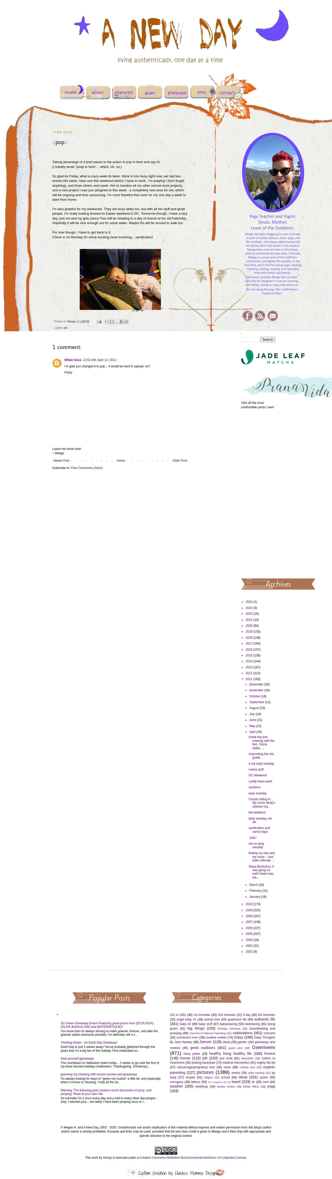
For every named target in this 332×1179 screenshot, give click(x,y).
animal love (212, 1019)
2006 (249, 928)
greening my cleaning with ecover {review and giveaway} (99, 1074)
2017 (249, 643)
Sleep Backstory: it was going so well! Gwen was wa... (261, 872)
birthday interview (229, 1028)
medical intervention (236, 1062)
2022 (249, 614)
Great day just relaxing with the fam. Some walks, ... (261, 742)
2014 (249, 661)
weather (176, 1086)
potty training (256, 1072)
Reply (68, 372)
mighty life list (266, 1062)
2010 (249, 904)
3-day (247, 1015)
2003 (249, 946)
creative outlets (216, 1037)
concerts (269, 1033)
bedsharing (252, 1024)
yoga (271, 1086)
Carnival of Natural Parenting (207, 1033)
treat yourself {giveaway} (77, 1058)
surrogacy (177, 1082)
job (66, 327)
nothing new (247, 1067)
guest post (236, 1047)
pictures (205, 1072)
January (255, 897)
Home (121, 460)
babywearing (228, 1024)
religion (208, 1077)
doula (226, 1042)
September (257, 702)
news (227, 1067)
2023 (249, 608)
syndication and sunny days (259, 829)
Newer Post (61, 460)
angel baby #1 (186, 1019)
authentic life (264, 1019)
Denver (206, 1042)
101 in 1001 (178, 1015)
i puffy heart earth (260, 781)
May (252, 726)
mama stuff (255, 769)
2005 (249, 934)
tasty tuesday (257, 793)
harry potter (192, 1054)
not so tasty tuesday (256, 845)
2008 (249, 916)
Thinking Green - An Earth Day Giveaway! (89, 1042)
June (253, 720)
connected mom (187, 1037)
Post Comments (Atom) (87, 468)
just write (226, 1058)
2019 (249, 631)
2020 (249, 625)
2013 (249, 667)
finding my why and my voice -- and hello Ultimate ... (261, 856)
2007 (249, 922)
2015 (249, 655)
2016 (249, 649)
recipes (190, 1077)
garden (242, 1042)
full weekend (256, 812)
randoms (254, 787)
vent (266, 1082)
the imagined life (217, 1082)
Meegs (107, 1157)
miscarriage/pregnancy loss (196, 1067)
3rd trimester (266, 1015)
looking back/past (203, 1062)
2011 (249, 679)
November (256, 690)
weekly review (226, 1086)
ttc (253, 1082)
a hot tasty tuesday (261, 763)
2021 (249, 620)
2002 (249, 951)
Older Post (180, 460)
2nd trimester (227, 1015)
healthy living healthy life (230, 1053)
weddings (201, 1086)
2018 (249, 637)
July (252, 714)
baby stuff (205, 1024)
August (254, 708)
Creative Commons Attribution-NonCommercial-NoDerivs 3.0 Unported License (192, 1157)
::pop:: (252, 837)
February (255, 890)
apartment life (237, 1019)
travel (235, 1082)
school (225, 1077)
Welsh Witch (251, 1086)
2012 (249, 673)
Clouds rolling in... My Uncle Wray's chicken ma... (261, 802)
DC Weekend (257, 775)
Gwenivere (263, 1047)
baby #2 (185, 1024)
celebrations (243, 1033)
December (256, 684)
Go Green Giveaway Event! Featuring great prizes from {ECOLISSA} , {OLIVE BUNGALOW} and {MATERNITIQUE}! (108, 1025)
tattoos (195, 1082)
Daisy (238, 1037)
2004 (249, 940)
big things (196, 1028)
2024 (249, 602)
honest (269, 1053)
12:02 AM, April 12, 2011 (99, 360)
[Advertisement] (258, 493)
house (185, 1058)
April (252, 732)
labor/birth (247, 1058)
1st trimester (201, 1015)
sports (264, 1077)
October (255, 696)
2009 (249, 910)
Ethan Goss (72, 360)
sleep (243, 1077)
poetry (235, 1073)
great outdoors (202, 1048)
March (254, 885)
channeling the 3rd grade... (261, 755)
